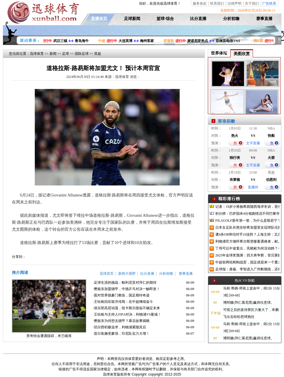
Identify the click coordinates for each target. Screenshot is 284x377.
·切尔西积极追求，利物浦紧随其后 (119, 327)
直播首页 (99, 19)
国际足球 (82, 54)
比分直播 (198, 19)
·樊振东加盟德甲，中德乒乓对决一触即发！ (126, 289)
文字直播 (253, 143)
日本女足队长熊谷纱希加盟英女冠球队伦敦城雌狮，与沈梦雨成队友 (247, 227)
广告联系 (269, 3)
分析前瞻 (231, 19)
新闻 (53, 54)
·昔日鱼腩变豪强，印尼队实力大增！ (121, 334)
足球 (65, 54)
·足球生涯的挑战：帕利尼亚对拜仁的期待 (124, 283)
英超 (97, 54)
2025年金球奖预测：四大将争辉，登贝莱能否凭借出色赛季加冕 (247, 255)
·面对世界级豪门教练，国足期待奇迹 (121, 295)
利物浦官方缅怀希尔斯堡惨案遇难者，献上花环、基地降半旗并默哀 (247, 241)
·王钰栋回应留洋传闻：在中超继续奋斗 (123, 302)
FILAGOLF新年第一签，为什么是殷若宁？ (247, 220)
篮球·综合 (165, 19)
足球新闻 (132, 19)
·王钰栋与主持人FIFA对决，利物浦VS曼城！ (127, 314)
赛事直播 (264, 19)
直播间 (253, 187)
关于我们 (252, 3)
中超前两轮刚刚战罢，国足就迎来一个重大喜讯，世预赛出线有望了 (247, 262)
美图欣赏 (242, 54)
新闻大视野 (127, 274)
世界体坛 (219, 53)
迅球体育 (37, 54)
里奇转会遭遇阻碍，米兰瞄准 (49, 336)
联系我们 (217, 3)
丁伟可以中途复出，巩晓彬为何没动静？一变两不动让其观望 (247, 248)
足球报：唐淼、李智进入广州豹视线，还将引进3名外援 (247, 269)
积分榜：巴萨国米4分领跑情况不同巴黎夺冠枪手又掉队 (247, 214)
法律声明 (234, 3)
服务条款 (200, 3)
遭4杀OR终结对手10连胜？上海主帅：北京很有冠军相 (247, 234)
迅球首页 (107, 274)
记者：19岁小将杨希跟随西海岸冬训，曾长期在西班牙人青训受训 (247, 207)
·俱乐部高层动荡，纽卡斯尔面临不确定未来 (126, 308)
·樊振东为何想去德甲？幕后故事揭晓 (121, 321)
